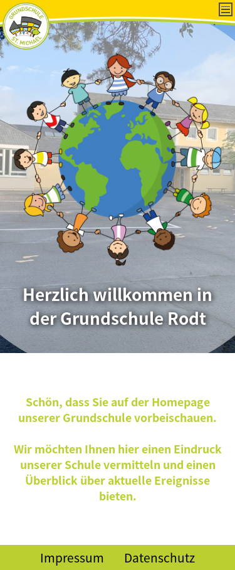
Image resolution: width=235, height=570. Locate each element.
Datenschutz (159, 557)
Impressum (72, 557)
